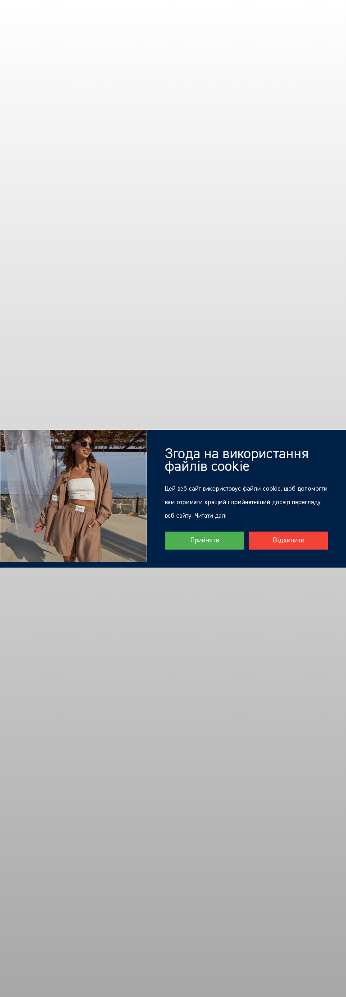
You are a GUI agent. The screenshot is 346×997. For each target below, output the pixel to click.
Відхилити (289, 540)
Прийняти (204, 540)
